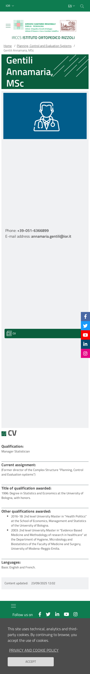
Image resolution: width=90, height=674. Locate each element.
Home (8, 45)
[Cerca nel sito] (82, 6)
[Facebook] (85, 316)
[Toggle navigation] (8, 26)
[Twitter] (85, 325)
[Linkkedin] (85, 344)
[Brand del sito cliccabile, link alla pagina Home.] (45, 30)
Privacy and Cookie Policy (34, 650)
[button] (10, 6)
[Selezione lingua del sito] (72, 6)
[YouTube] (85, 334)
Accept (30, 661)
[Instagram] (85, 353)
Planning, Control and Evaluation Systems (44, 45)
